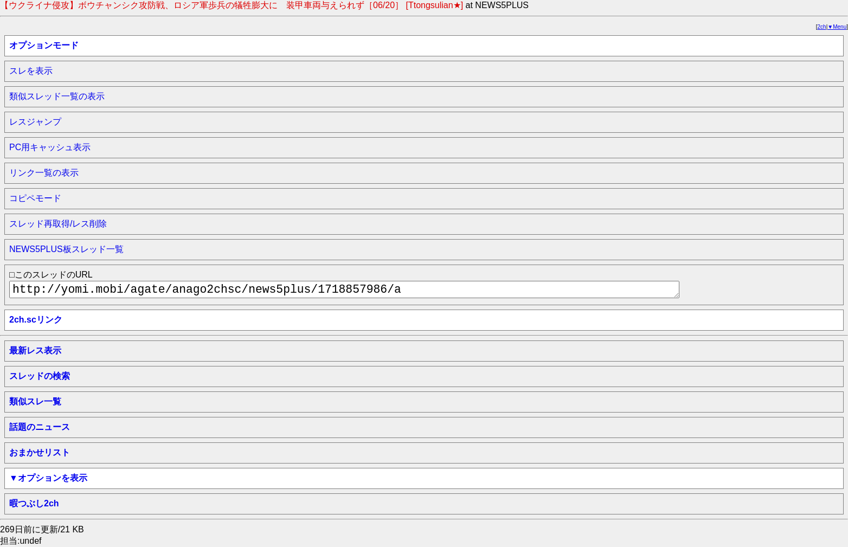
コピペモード (35, 198)
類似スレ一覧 (35, 401)
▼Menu (836, 27)
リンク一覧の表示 (44, 172)
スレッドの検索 (39, 376)
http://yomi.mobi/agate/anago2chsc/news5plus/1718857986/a (344, 289)
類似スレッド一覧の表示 (57, 96)
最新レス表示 (35, 350)
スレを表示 (31, 70)
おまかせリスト (39, 452)
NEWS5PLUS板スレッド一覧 (66, 249)
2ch (822, 27)
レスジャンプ (35, 121)
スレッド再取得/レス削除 (58, 223)
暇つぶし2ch (34, 503)
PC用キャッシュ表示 (50, 147)
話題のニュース (39, 427)
